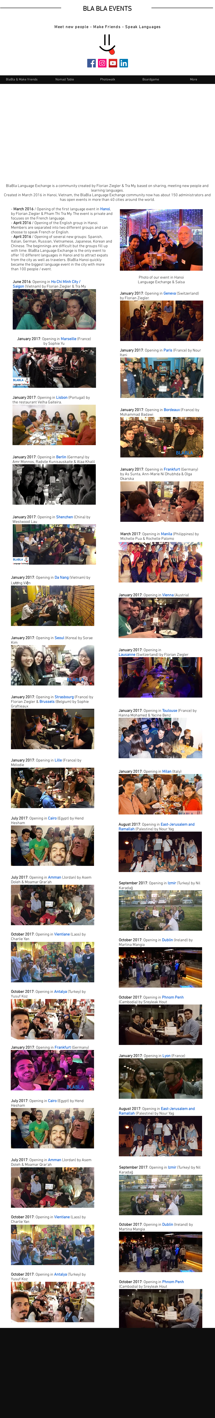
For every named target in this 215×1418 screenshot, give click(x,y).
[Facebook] (91, 63)
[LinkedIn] (123, 63)
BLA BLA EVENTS (107, 9)
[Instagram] (102, 63)
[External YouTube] (107, 130)
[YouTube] (113, 63)
